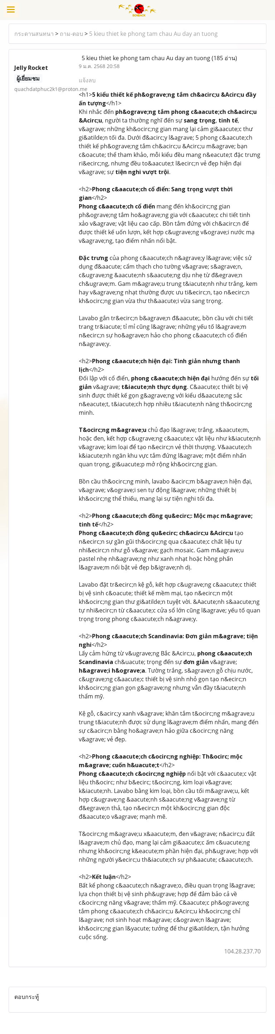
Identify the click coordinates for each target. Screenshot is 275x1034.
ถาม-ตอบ (71, 34)
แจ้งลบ (87, 80)
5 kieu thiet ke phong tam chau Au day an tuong (153, 34)
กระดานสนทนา (34, 34)
